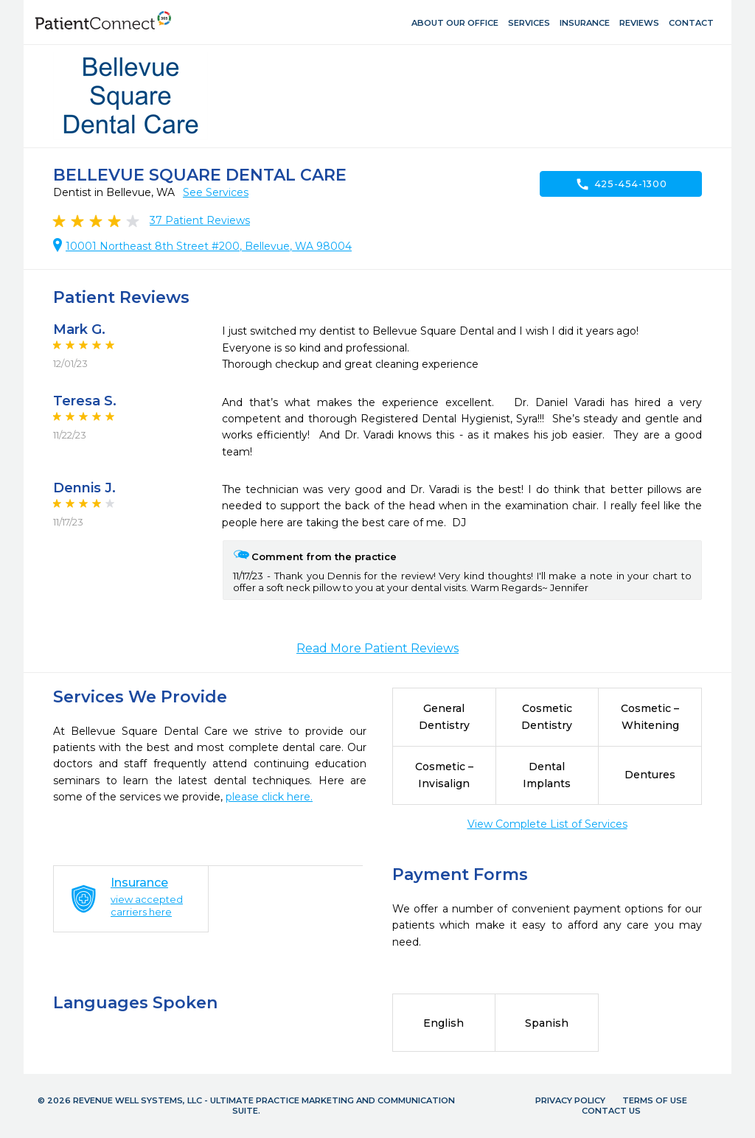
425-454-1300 (621, 184)
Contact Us (611, 1111)
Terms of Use (654, 1100)
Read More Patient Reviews (377, 648)
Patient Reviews (200, 220)
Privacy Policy (570, 1100)
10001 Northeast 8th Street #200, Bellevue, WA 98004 (209, 246)
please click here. (269, 796)
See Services (215, 192)
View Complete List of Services (547, 824)
